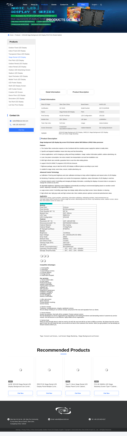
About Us (34, 4)
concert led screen (50, 336)
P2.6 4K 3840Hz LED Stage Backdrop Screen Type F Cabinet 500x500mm (105, 385)
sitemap (18, 429)
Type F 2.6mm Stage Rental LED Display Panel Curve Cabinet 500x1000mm (77, 385)
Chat (83, 4)
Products (44, 4)
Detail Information (53, 92)
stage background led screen (88, 336)
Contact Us (64, 4)
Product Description (81, 92)
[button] (11, 374)
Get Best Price (90, 82)
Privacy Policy (26, 429)
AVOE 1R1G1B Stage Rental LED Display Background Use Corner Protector (19, 385)
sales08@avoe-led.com (20, 121)
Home (25, 4)
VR (73, 4)
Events (54, 4)
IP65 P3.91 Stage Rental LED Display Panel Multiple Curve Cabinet (47, 385)
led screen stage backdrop (67, 336)
